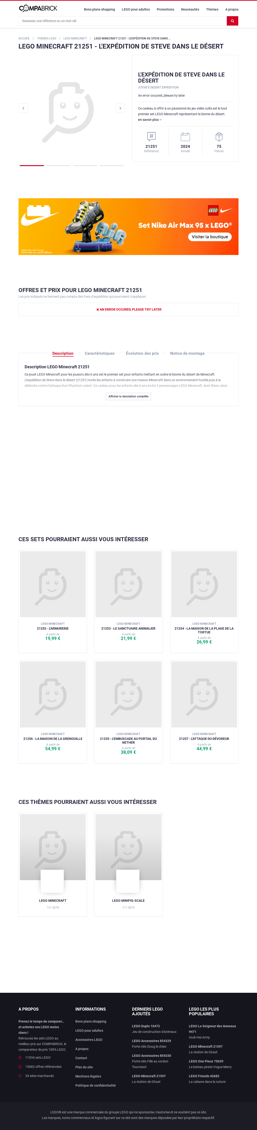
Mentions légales (88, 1076)
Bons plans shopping (99, 9)
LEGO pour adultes (136, 9)
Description (62, 353)
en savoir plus (150, 120)
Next (120, 108)
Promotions (165, 9)
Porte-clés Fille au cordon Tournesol (151, 1061)
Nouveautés (190, 9)
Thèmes (212, 9)
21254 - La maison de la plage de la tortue (204, 628)
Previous (23, 108)
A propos (232, 9)
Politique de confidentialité (95, 1085)
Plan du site (84, 1067)
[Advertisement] (128, 471)
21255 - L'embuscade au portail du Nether (128, 738)
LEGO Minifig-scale (128, 900)
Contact (81, 1058)
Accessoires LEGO (89, 1040)
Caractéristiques (100, 353)
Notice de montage (187, 353)
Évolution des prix (142, 353)
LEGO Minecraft (52, 900)
